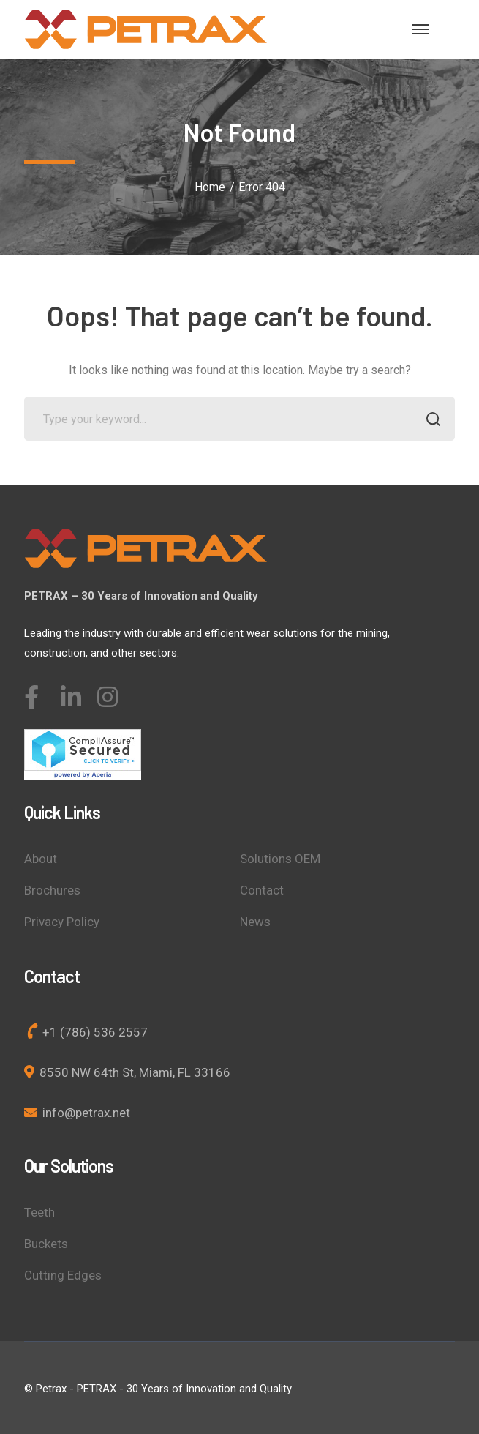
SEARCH (429, 420)
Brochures (52, 890)
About (40, 858)
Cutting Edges (63, 1275)
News (255, 921)
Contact (262, 890)
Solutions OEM (280, 858)
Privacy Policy (61, 921)
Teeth (39, 1212)
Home (210, 187)
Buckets (46, 1243)
